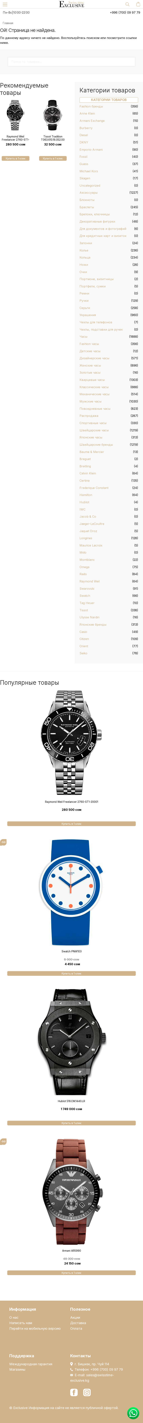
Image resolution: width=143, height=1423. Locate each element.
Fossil (83, 157)
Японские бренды (93, 624)
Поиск (131, 61)
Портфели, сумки (93, 286)
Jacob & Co (88, 516)
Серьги (85, 308)
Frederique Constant (94, 488)
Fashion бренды (91, 106)
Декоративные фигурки (97, 221)
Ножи (84, 265)
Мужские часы (90, 401)
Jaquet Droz (88, 531)
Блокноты (87, 200)
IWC (82, 509)
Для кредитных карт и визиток (103, 236)
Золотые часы (90, 372)
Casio (83, 632)
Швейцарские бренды (96, 444)
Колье (84, 250)
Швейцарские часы (94, 430)
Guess (84, 164)
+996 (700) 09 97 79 (125, 12)
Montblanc (87, 560)
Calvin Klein (88, 473)
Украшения (88, 315)
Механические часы (94, 394)
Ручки (84, 300)
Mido (83, 552)
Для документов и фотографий (103, 229)
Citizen (84, 639)
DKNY (84, 142)
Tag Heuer (87, 603)
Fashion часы (89, 344)
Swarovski (87, 588)
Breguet (85, 459)
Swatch (85, 596)
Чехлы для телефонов (96, 322)
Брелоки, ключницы (95, 214)
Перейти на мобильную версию (35, 1328)
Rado (83, 574)
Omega (84, 567)
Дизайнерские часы (94, 358)
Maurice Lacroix (91, 545)
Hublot (84, 502)
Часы (83, 336)
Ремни (84, 293)
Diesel (84, 135)
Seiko (83, 653)
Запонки (86, 243)
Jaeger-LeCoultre (92, 524)
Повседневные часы (95, 409)
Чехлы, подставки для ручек (101, 329)
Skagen (85, 178)
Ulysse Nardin (89, 617)
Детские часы (90, 351)
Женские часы (90, 365)
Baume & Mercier (92, 452)
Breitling (85, 466)
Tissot (84, 610)
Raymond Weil (90, 581)
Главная (8, 23)
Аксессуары (89, 192)
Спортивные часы (93, 423)
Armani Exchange (92, 121)
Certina (85, 480)
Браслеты (87, 207)
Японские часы (91, 437)
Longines (86, 538)
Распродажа (89, 416)
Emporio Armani (91, 149)
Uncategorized (90, 185)
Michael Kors (89, 171)
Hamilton (86, 495)
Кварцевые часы (92, 380)
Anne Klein (87, 113)
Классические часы (94, 387)
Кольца (85, 257)
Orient (84, 646)
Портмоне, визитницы (97, 279)
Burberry (86, 128)
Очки (83, 272)
